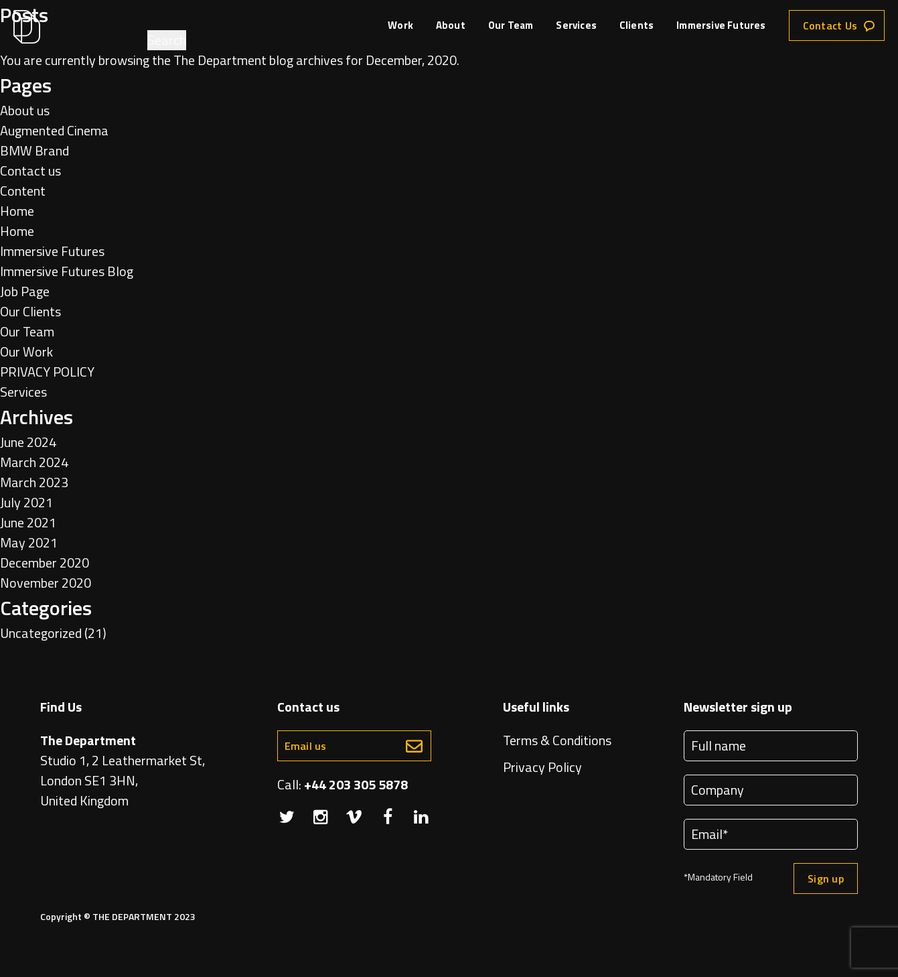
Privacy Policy (542, 767)
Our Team (511, 25)
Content (23, 190)
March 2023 (34, 482)
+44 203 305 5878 (356, 784)
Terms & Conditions (557, 740)
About (450, 25)
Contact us (30, 170)
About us (25, 110)
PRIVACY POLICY (47, 371)
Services (576, 25)
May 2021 (29, 542)
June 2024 (28, 442)
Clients (636, 25)
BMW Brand (34, 150)
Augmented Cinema (54, 130)
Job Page (25, 291)
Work (400, 25)
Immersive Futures (720, 25)
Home (17, 210)
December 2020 (44, 562)
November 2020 (45, 582)
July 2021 (26, 502)
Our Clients (30, 311)
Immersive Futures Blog (66, 271)
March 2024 (34, 462)
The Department (220, 60)
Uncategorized (41, 633)
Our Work (26, 351)
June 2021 (28, 522)
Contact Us (830, 25)
